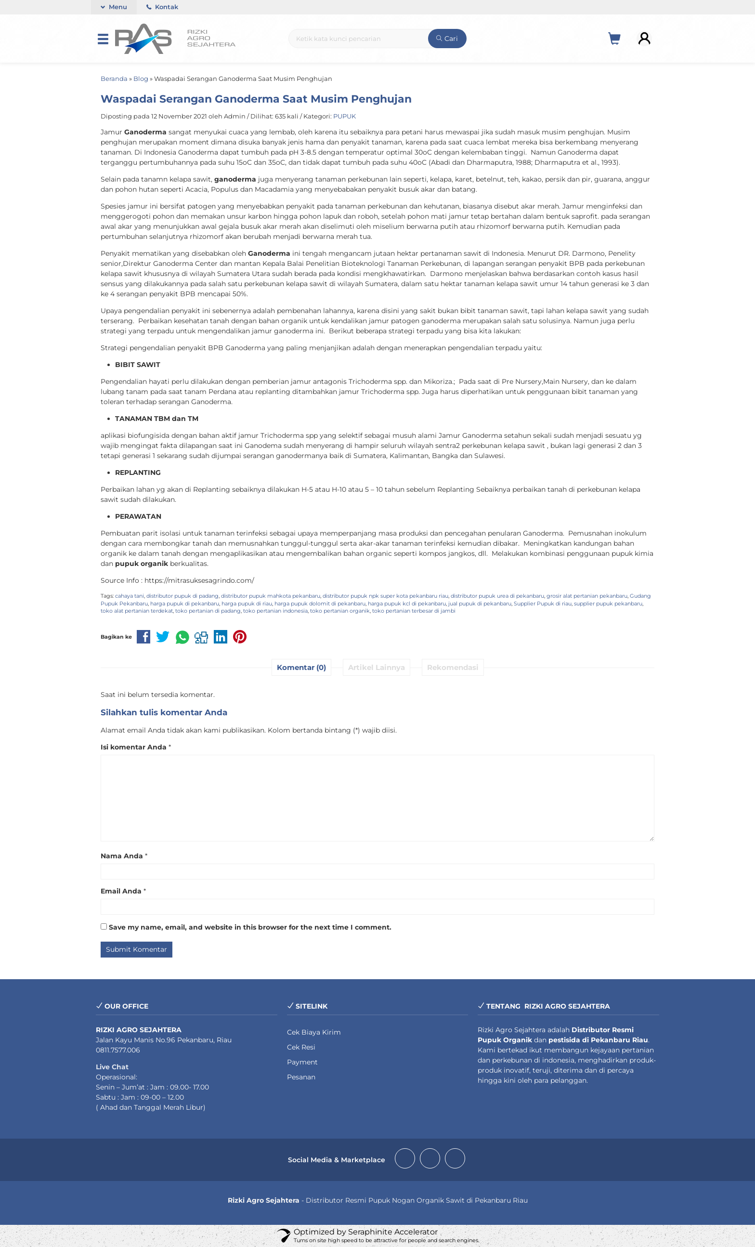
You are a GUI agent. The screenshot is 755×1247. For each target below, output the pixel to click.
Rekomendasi (453, 667)
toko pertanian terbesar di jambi (414, 610)
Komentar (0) (301, 667)
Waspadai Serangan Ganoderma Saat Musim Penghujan (256, 98)
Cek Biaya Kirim (314, 1032)
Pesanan (301, 1077)
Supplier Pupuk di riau (543, 603)
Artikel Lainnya (376, 667)
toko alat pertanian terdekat (137, 610)
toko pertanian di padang (208, 610)
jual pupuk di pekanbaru (479, 603)
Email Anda (121, 891)
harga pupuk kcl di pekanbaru (407, 603)
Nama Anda (122, 856)
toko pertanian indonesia (275, 610)
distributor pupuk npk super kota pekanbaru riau (385, 595)
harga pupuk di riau (246, 603)
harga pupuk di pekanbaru (184, 603)
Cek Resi (301, 1047)
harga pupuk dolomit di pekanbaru (319, 603)
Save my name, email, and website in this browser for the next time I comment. (250, 927)
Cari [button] (447, 38)
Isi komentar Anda (134, 747)
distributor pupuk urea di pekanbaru (497, 595)
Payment (302, 1062)
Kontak (162, 7)
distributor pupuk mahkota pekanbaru (270, 595)
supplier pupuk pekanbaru (608, 603)
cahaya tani (129, 595)
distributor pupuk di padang (182, 595)
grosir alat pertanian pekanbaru (587, 595)
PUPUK (344, 116)
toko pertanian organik (340, 610)
